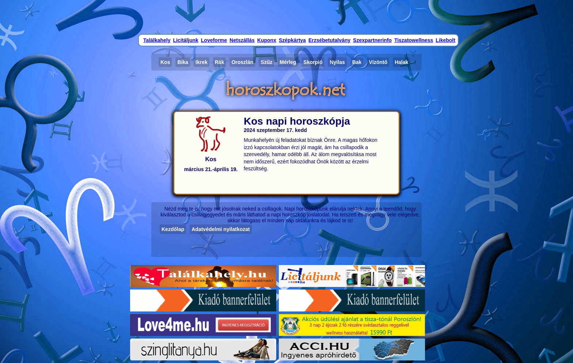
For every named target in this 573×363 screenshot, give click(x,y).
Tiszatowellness (413, 40)
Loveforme (214, 40)
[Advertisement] (286, 16)
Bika (182, 62)
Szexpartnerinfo (372, 40)
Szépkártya (292, 40)
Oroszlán (242, 62)
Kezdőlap (173, 229)
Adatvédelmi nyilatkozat (220, 229)
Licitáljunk (185, 40)
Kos (165, 62)
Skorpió (312, 62)
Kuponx (266, 40)
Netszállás (241, 40)
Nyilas (337, 62)
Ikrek (202, 62)
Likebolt (445, 40)
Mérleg (288, 62)
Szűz (266, 62)
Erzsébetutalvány (329, 40)
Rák (219, 62)
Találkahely (156, 40)
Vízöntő (378, 62)
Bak (357, 62)
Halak (401, 62)
